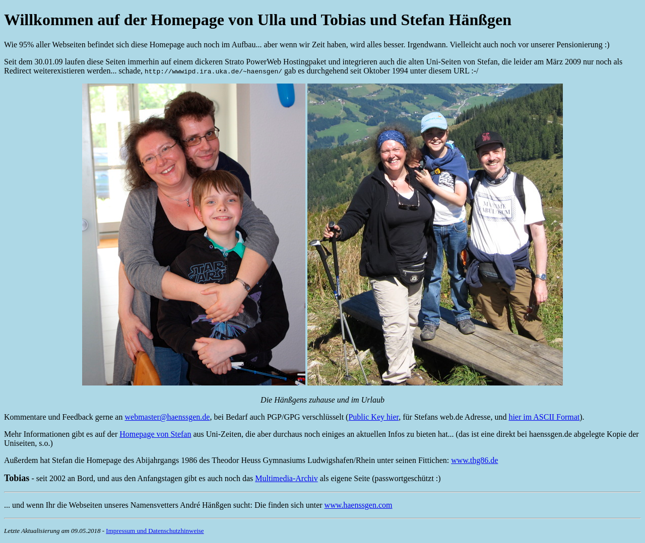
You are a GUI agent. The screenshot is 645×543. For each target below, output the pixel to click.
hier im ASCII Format (543, 417)
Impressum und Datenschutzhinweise (155, 530)
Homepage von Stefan (155, 434)
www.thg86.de (474, 460)
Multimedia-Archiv (286, 478)
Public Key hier (373, 417)
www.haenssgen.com (359, 505)
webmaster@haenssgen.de (167, 417)
